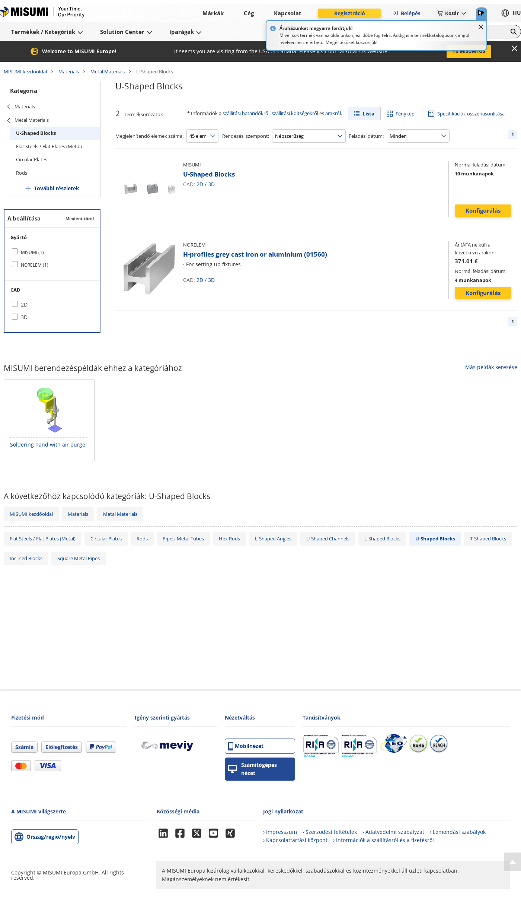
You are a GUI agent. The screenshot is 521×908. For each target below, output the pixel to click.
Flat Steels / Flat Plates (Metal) (49, 146)
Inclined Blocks (26, 558)
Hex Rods (229, 538)
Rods (21, 172)
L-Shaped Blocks (382, 538)
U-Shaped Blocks (36, 133)
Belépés (406, 13)
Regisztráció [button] (349, 13)
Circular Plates (31, 159)
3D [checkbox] (24, 317)
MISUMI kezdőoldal (25, 71)
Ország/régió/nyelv (50, 836)
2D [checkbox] (24, 304)
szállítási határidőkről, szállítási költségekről (270, 113)
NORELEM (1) (34, 265)
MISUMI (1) (32, 252)
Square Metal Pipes (78, 558)
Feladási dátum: (366, 136)
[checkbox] (52, 252)
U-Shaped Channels (327, 538)
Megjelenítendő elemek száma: (149, 136)
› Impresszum (280, 831)
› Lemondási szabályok (458, 831)
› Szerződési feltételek (330, 831)
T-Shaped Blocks (488, 538)
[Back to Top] (512, 862)
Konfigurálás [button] (483, 210)
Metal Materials (107, 71)
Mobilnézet (245, 746)
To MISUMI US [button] (469, 51)
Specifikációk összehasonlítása (471, 113)
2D (199, 184)
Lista (368, 113)
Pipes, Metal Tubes (183, 538)
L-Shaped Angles (273, 538)
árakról (333, 113)
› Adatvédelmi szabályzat (393, 831)
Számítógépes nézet (252, 769)
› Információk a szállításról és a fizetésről (383, 840)
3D (211, 184)
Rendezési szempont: (245, 136)
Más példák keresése (491, 367)
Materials (68, 71)
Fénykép (405, 113)
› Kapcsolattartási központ (295, 840)
